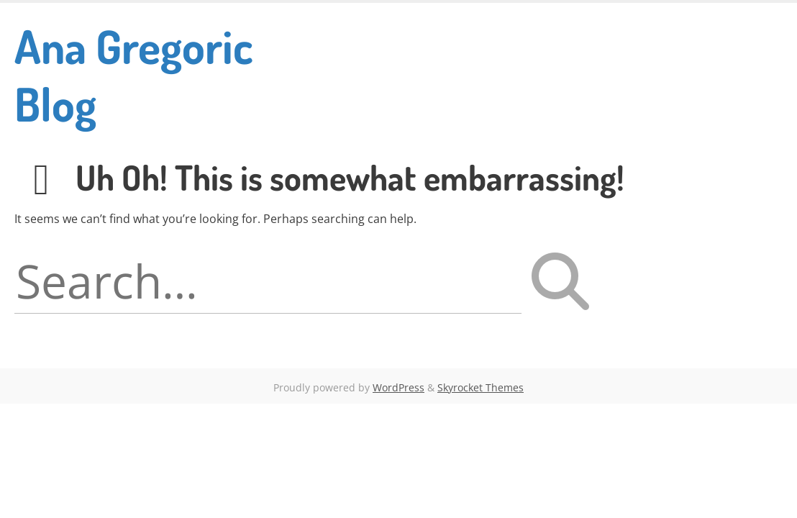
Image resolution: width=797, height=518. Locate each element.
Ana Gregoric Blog (133, 74)
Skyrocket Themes (480, 387)
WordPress (398, 387)
